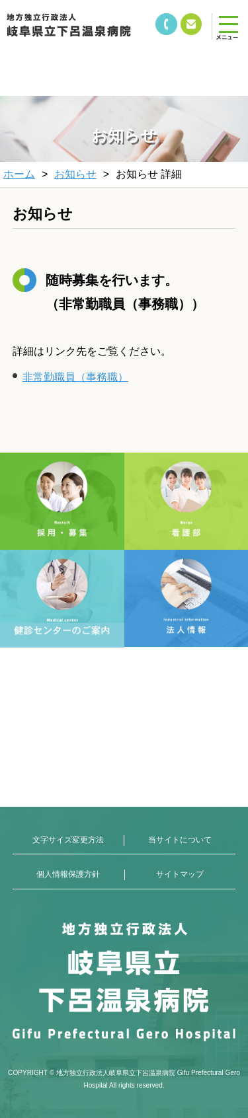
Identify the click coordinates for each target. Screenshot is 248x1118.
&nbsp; (86, 59)
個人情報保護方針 (68, 874)
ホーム (19, 174)
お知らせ (75, 174)
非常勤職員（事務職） (75, 377)
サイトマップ (180, 874)
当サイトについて (180, 839)
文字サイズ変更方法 (68, 839)
